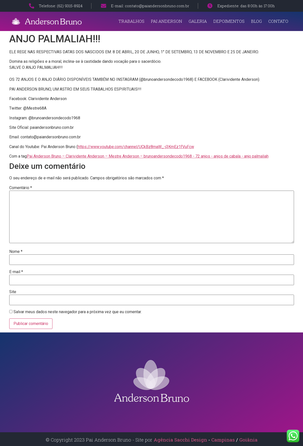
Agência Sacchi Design (180, 439)
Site (12, 292)
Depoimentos (229, 21)
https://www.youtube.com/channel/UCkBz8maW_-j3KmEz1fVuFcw (136, 146)
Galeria (198, 21)
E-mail (16, 272)
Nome (15, 252)
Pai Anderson (166, 21)
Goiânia (248, 439)
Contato (278, 21)
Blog (256, 21)
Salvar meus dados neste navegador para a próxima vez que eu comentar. (77, 312)
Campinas (223, 439)
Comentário (20, 188)
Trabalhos (131, 21)
